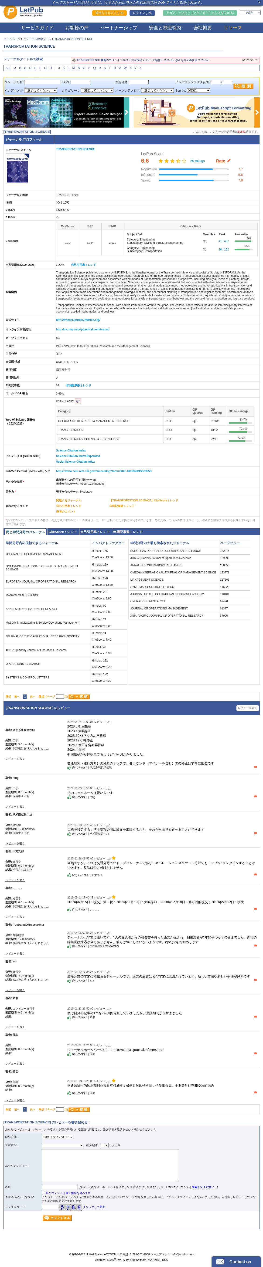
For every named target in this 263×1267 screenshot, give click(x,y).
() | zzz (80, 981)
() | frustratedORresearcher (93, 946)
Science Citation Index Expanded (78, 456)
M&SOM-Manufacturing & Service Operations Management (42, 622)
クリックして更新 (94, 1207)
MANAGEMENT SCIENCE (22, 595)
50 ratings (197, 161)
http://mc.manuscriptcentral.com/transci (82, 329)
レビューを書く (247, 708)
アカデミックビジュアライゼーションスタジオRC (200, 13)
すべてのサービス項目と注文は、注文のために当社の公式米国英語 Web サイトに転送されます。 (128, 2)
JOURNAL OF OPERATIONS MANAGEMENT (34, 554)
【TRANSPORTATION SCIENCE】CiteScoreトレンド (143, 500)
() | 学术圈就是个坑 (88, 834)
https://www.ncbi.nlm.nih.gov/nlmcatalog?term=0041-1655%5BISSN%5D (104, 471)
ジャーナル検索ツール (37, 39)
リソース (233, 27)
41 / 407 (224, 241)
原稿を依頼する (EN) (109, 13)
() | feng (81, 797)
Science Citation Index (71, 450)
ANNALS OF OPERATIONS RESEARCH (31, 609)
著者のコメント (66, 511)
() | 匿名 (81, 1017)
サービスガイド (37, 27)
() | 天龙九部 (84, 875)
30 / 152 (224, 249)
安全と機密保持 (165, 27)
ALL (8, 68)
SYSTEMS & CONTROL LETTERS (28, 677)
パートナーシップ (118, 27)
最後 (41, 696)
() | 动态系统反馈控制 (89, 768)
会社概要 (202, 27)
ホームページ (11, 39)
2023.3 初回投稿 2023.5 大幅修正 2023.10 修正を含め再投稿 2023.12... (166, 60)
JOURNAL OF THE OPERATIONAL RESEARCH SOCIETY (42, 636)
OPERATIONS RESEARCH (23, 663)
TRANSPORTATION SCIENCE (74, 39)
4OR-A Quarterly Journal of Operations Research (36, 650)
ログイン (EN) (142, 13)
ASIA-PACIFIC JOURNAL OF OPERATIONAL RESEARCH (167, 615)
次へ (32, 696)
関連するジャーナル (68, 500)
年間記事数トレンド (78, 385)
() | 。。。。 (84, 909)
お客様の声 (77, 27)
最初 (8, 696)
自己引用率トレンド (83, 265)
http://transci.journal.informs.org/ (78, 320)
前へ (17, 696)
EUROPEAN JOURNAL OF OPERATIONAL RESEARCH (41, 581)
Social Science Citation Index (75, 461)
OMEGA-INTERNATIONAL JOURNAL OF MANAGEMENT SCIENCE (173, 572)
